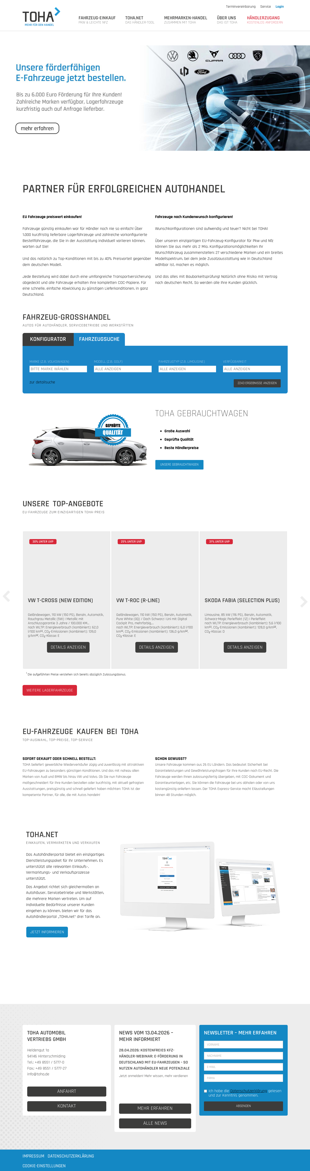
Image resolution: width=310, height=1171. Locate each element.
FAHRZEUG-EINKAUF (97, 20)
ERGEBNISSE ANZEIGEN (257, 383)
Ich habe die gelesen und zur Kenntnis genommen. (242, 1093)
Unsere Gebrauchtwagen (179, 464)
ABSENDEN (243, 1106)
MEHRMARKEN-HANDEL (185, 20)
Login (280, 6)
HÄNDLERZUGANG (265, 20)
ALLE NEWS (155, 1123)
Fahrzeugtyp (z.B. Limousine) (182, 361)
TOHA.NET (139, 20)
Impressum (33, 1156)
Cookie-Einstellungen (44, 1166)
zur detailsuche (42, 382)
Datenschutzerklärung (248, 1091)
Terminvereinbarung (241, 6)
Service (265, 6)
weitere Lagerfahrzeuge (50, 690)
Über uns (227, 20)
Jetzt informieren (47, 932)
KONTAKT (66, 1106)
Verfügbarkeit (235, 361)
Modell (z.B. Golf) (108, 361)
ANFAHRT (66, 1091)
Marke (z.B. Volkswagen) (49, 361)
